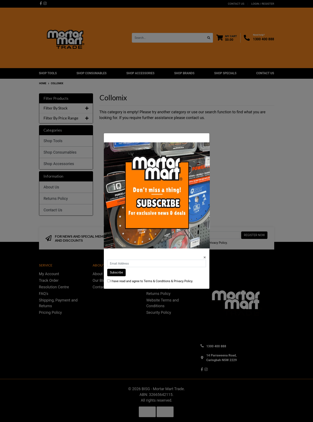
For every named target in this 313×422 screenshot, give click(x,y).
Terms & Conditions (157, 281)
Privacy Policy (183, 281)
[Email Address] (156, 263)
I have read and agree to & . (150, 281)
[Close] (204, 257)
